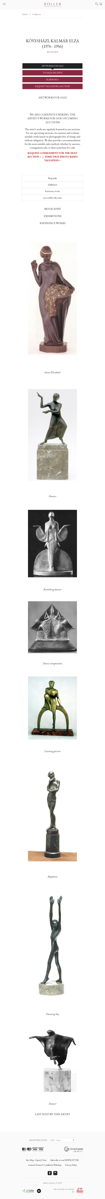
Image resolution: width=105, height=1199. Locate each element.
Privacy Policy (71, 1165)
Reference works (52, 191)
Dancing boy (52, 1014)
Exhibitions (52, 184)
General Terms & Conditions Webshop (45, 1165)
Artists (25, 14)
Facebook (50, 1173)
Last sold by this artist (52, 197)
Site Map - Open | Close (36, 1160)
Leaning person (52, 751)
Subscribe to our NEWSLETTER (64, 1160)
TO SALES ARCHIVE (52, 72)
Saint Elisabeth (52, 372)
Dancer (52, 496)
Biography (52, 52)
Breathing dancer (52, 589)
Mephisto (52, 876)
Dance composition (52, 663)
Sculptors (37, 14)
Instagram (55, 1173)
